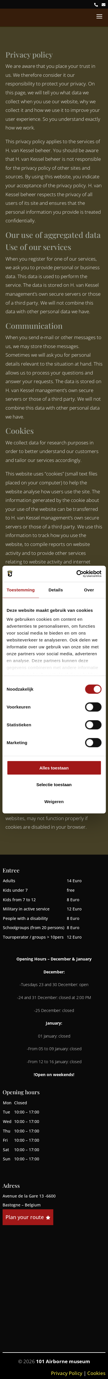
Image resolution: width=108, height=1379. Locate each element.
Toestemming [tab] (21, 589)
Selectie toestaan (54, 784)
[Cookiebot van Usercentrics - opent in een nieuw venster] (76, 574)
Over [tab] (89, 589)
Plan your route (27, 1217)
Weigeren (54, 801)
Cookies (96, 1373)
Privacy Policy (66, 1373)
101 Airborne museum (63, 1361)
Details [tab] (55, 589)
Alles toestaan (54, 767)
